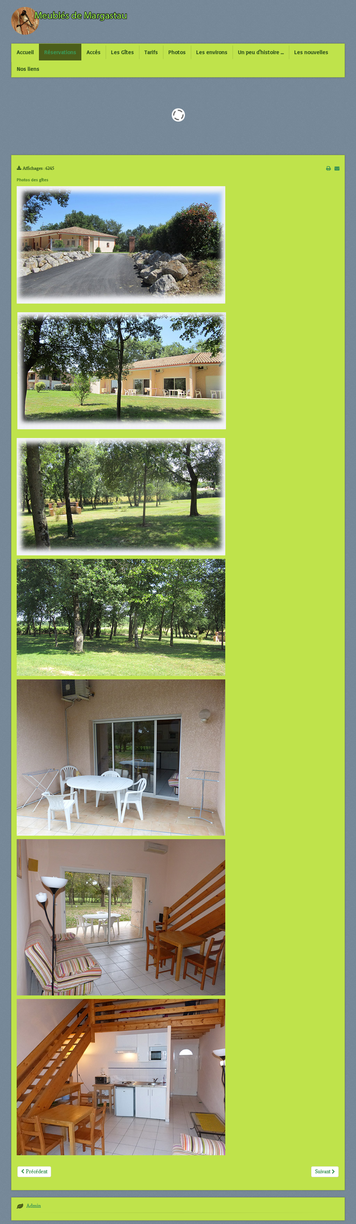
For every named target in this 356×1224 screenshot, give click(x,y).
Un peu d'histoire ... (261, 52)
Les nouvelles (311, 52)
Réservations (60, 52)
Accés (93, 52)
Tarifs (151, 52)
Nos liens (28, 69)
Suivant (325, 1171)
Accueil (25, 52)
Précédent (34, 1171)
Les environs (211, 52)
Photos (177, 52)
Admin (33, 1206)
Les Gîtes (122, 52)
